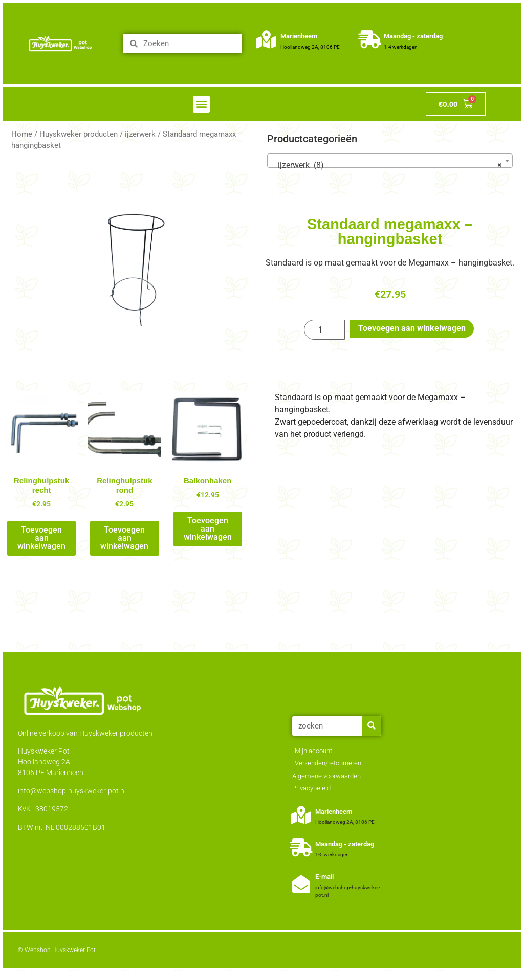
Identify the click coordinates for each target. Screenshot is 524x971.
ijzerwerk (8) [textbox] (387, 165)
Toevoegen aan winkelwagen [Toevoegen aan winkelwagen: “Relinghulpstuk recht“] (41, 538)
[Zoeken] (371, 726)
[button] (201, 104)
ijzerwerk (140, 134)
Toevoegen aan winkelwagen (412, 328)
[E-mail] (301, 884)
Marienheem (298, 36)
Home (21, 134)
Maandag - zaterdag (413, 36)
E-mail (324, 876)
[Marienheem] (266, 39)
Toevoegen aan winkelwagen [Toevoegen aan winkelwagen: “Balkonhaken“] (208, 529)
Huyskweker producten (78, 134)
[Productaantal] (324, 330)
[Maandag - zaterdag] (370, 39)
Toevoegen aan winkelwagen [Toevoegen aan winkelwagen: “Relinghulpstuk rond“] (124, 538)
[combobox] (390, 160)
